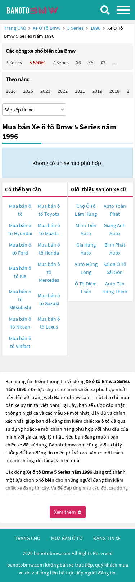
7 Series (61, 62)
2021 (80, 91)
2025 (28, 91)
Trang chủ (15, 28)
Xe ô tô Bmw (46, 28)
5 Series (76, 28)
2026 (11, 91)
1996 (96, 28)
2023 (45, 91)
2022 (63, 91)
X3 (102, 62)
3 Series (14, 62)
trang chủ (27, 538)
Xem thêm (67, 512)
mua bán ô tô (66, 538)
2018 (114, 91)
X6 (78, 62)
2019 (97, 91)
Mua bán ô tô (20, 210)
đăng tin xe (107, 538)
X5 (90, 62)
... (114, 62)
